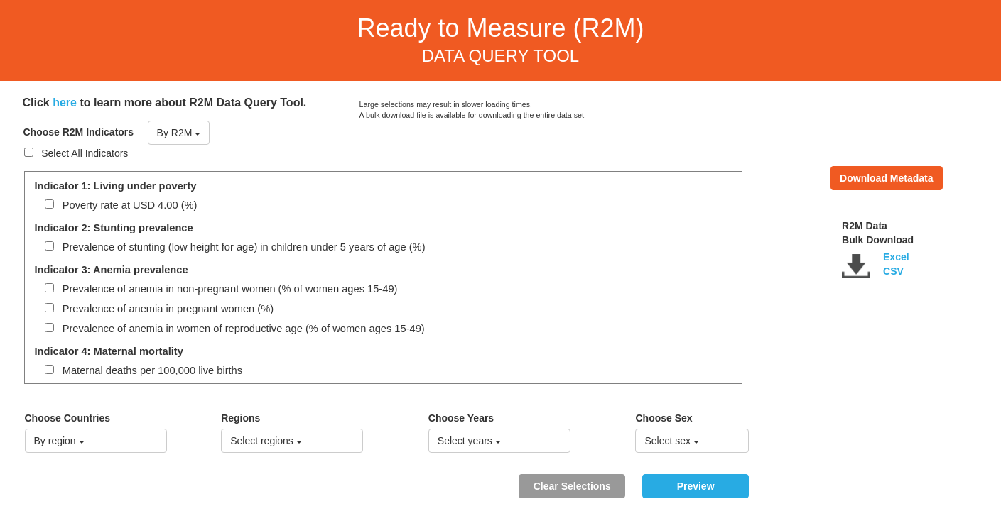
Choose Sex (663, 418)
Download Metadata (886, 178)
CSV (893, 271)
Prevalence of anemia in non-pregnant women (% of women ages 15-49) (221, 289)
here (65, 103)
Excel (896, 257)
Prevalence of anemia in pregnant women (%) (159, 308)
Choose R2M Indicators (78, 132)
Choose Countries (68, 418)
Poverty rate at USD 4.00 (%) (121, 205)
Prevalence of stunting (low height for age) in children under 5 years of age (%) (235, 247)
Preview (696, 486)
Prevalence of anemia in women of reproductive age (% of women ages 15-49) (235, 328)
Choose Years (461, 418)
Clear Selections (572, 486)
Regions (240, 418)
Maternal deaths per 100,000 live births (144, 370)
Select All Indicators (76, 153)
